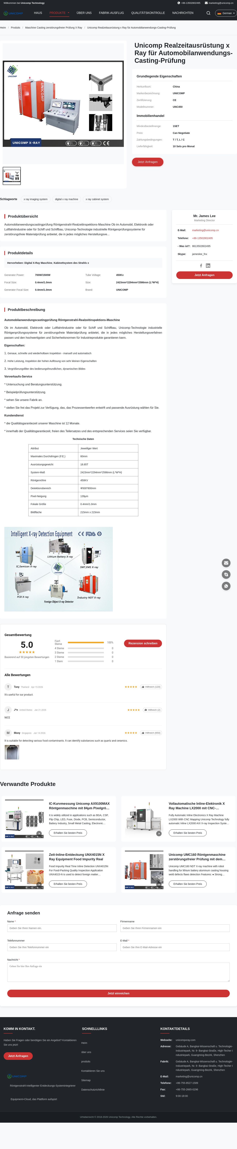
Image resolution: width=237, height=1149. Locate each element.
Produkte (58, 12)
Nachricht (13, 959)
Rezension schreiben (143, 643)
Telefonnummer (16, 940)
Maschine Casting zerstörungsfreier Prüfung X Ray (53, 27)
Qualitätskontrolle (148, 12)
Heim (3, 27)
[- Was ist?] (226, 586)
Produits (15, 27)
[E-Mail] (226, 563)
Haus (38, 12)
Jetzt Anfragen (205, 275)
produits (85, 1064)
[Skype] (226, 574)
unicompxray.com (185, 1042)
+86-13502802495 (202, 238)
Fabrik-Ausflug (111, 12)
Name (11, 921)
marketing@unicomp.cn (221, 3)
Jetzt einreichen (118, 996)
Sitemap (86, 1083)
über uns (86, 1054)
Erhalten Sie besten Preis (68, 832)
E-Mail (124, 940)
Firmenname (127, 921)
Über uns (84, 12)
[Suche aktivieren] (208, 13)
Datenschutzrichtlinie (93, 1092)
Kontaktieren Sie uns (93, 1073)
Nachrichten (182, 12)
